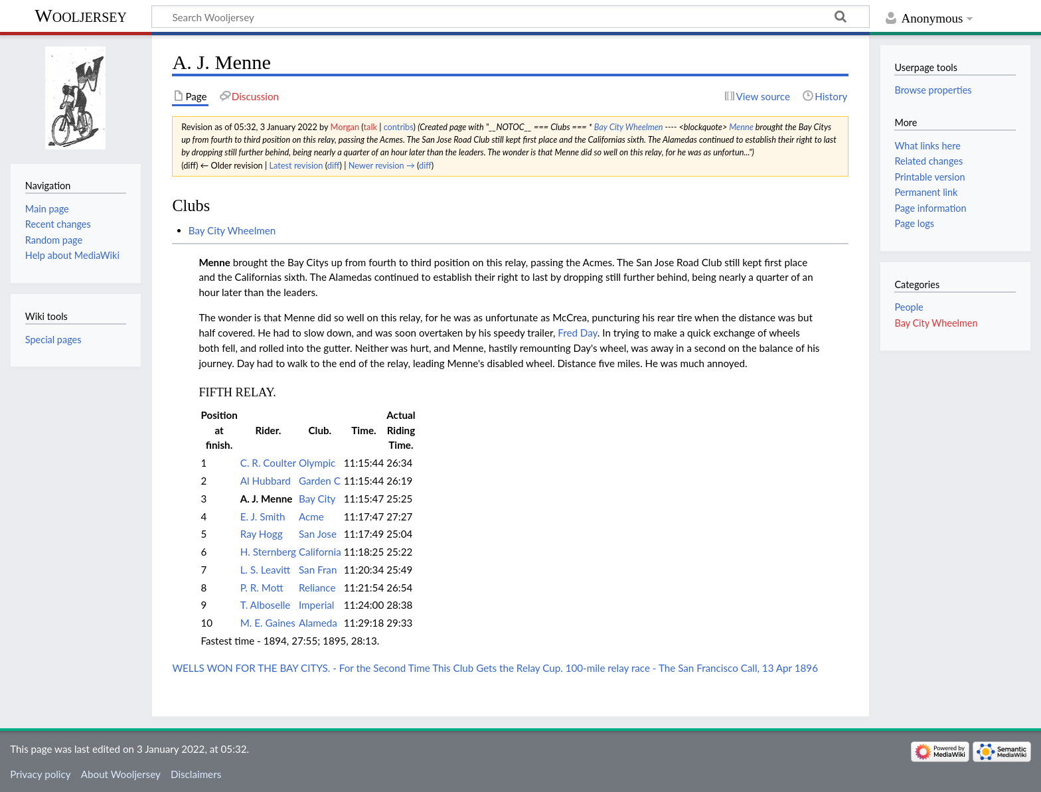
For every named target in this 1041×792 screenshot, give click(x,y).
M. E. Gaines (267, 623)
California (320, 552)
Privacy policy (40, 774)
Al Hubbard (265, 481)
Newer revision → (382, 165)
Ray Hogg (261, 534)
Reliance (317, 588)
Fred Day (578, 333)
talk (369, 126)
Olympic (317, 463)
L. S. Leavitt (265, 570)
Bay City (317, 499)
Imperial (316, 605)
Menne (741, 126)
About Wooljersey (121, 774)
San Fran (318, 570)
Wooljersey (81, 15)
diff (333, 165)
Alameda (318, 623)
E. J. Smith (262, 516)
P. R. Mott (261, 588)
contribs (399, 126)
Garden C (320, 481)
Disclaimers (196, 774)
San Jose (318, 534)
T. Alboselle (265, 605)
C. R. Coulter (268, 463)
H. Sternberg (268, 552)
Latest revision (296, 165)
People (908, 307)
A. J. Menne (266, 499)
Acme (311, 516)
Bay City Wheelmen (628, 126)
